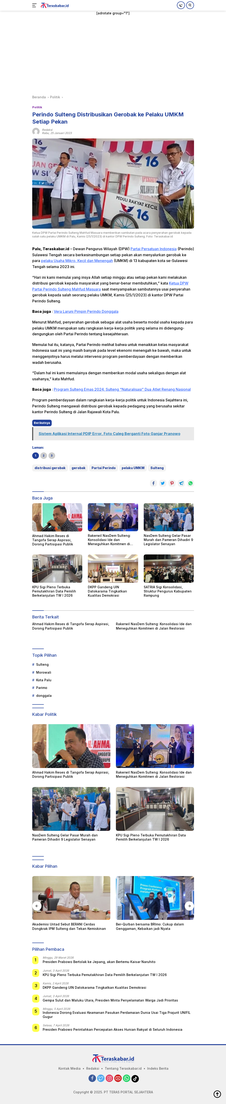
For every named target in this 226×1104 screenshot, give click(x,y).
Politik (37, 107)
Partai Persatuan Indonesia (154, 248)
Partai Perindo (104, 468)
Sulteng (157, 468)
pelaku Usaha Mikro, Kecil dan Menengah (77, 260)
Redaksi (92, 1068)
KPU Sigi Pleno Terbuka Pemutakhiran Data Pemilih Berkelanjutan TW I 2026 (54, 591)
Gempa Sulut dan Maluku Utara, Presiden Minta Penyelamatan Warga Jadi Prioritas (110, 1000)
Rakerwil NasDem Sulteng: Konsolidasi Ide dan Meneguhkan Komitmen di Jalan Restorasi (109, 540)
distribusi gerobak (50, 468)
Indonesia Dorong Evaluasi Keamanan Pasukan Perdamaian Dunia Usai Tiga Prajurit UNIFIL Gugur (117, 1015)
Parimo (41, 688)
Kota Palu (43, 680)
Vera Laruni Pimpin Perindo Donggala (86, 311)
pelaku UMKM (133, 468)
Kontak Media (69, 1068)
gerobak (79, 468)
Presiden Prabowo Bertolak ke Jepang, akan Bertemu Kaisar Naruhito (99, 962)
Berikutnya (42, 423)
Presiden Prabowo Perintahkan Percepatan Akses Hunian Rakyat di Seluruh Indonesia (112, 1029)
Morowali (43, 672)
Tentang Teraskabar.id (123, 1068)
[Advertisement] (113, 55)
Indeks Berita (158, 1068)
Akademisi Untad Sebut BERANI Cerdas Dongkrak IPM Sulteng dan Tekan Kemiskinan (69, 926)
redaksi (47, 129)
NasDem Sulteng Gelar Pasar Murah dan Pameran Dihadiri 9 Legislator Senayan (168, 540)
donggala (44, 696)
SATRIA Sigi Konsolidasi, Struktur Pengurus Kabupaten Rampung (168, 591)
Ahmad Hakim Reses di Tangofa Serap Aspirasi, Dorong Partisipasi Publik (52, 540)
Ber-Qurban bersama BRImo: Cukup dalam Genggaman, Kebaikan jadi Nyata (150, 926)
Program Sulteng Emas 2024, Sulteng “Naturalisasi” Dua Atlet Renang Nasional (122, 389)
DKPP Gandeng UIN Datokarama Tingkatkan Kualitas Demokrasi (107, 591)
